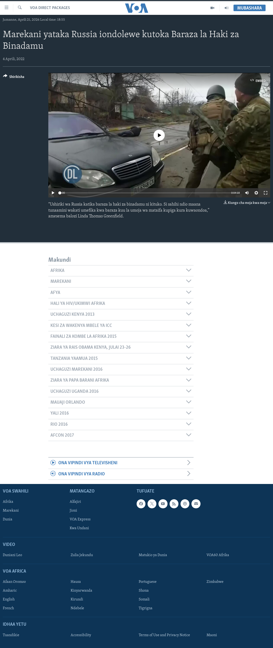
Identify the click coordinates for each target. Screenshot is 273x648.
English (9, 599)
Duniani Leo (12, 555)
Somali (144, 599)
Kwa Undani (79, 528)
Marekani (11, 511)
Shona (144, 591)
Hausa (76, 582)
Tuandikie (11, 635)
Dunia (7, 520)
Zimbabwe (215, 582)
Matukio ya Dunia (153, 555)
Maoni (212, 635)
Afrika (8, 502)
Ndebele (77, 608)
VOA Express (80, 520)
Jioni (73, 511)
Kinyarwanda (81, 591)
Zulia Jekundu (82, 555)
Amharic (10, 591)
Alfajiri (75, 502)
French (8, 608)
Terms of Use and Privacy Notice (164, 635)
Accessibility (81, 635)
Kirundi (77, 599)
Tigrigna (145, 608)
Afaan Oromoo (14, 582)
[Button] (13, 77)
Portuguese (148, 582)
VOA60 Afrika (218, 555)
